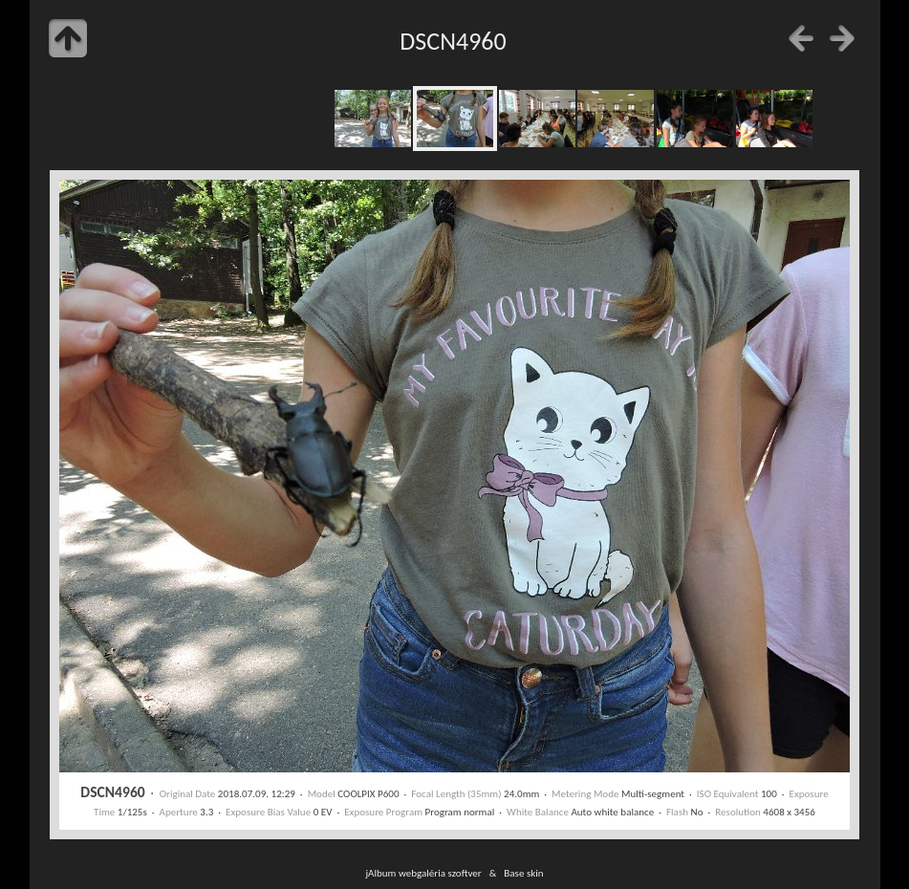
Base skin (523, 872)
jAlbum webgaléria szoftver (423, 872)
